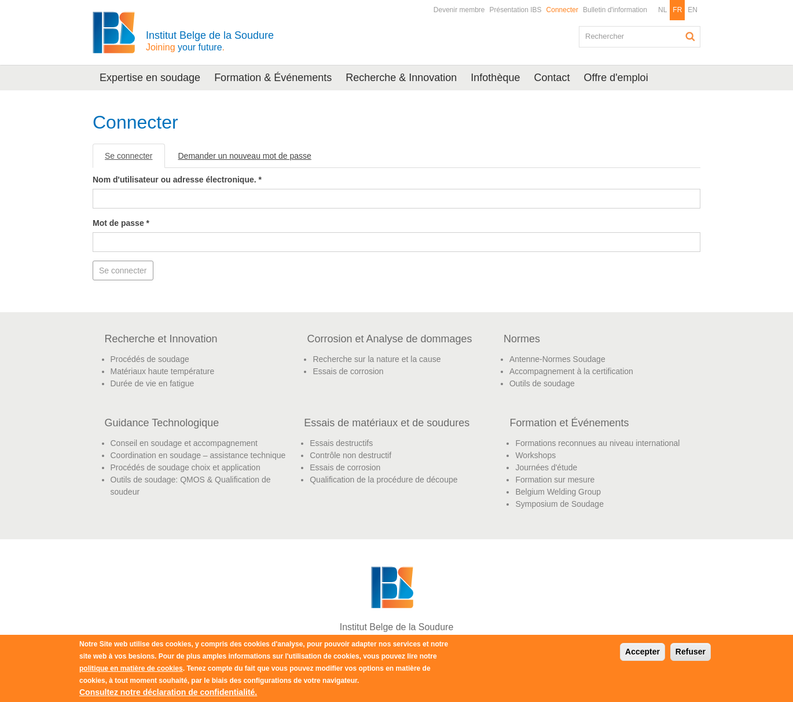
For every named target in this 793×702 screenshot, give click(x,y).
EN (692, 10)
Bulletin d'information (615, 10)
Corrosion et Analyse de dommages (389, 339)
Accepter (642, 651)
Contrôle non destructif (350, 455)
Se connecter (135, 159)
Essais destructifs (341, 443)
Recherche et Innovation (161, 339)
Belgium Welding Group (558, 491)
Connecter (562, 10)
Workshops (535, 455)
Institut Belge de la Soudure (210, 41)
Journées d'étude (546, 467)
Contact (552, 77)
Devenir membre (459, 10)
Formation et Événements (569, 423)
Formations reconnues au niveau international (597, 443)
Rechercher (690, 36)
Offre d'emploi (615, 77)
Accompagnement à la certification (571, 371)
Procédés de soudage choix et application (185, 467)
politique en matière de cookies (131, 668)
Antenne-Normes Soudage (557, 359)
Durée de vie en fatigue (152, 383)
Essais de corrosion (348, 371)
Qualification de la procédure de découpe (383, 479)
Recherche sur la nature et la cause (376, 359)
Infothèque (495, 77)
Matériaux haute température (163, 371)
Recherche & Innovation (401, 77)
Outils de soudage (542, 383)
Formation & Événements (273, 77)
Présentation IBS (516, 10)
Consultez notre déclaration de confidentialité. (168, 692)
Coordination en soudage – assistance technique (198, 455)
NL (662, 10)
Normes (522, 339)
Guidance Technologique (162, 423)
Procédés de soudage (150, 359)
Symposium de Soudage (559, 504)
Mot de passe (121, 223)
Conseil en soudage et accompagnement (184, 443)
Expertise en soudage (150, 77)
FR (677, 10)
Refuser (690, 651)
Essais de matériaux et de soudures (386, 423)
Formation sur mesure (554, 479)
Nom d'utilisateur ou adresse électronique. (177, 179)
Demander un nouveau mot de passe (244, 155)
